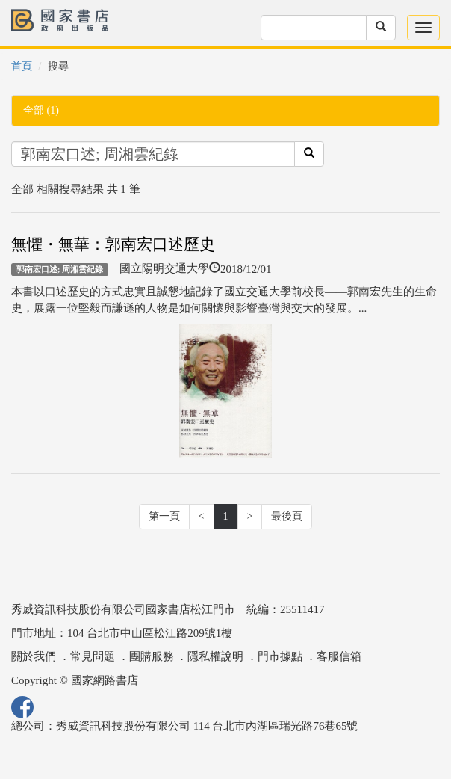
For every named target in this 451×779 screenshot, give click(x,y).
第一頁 (164, 516)
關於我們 (33, 656)
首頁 (21, 66)
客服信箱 (339, 656)
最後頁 (286, 516)
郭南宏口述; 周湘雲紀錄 (60, 269)
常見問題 (92, 656)
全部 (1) (41, 110)
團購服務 (151, 656)
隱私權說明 (215, 656)
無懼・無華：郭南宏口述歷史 (113, 244)
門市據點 (280, 656)
